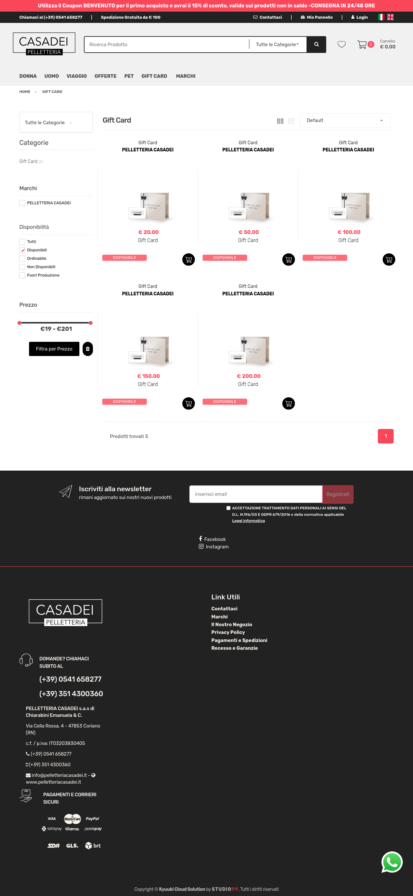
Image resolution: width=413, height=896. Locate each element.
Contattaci (267, 17)
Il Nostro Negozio (231, 624)
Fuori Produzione (43, 275)
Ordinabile (36, 258)
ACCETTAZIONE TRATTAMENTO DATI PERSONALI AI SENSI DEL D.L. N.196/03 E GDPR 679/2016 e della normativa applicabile (289, 514)
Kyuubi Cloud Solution (182, 889)
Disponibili (37, 250)
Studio (225, 889)
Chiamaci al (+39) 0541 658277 (50, 17)
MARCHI (186, 76)
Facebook (212, 539)
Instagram (214, 546)
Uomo (52, 76)
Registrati (337, 494)
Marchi (219, 617)
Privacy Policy (228, 632)
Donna (28, 76)
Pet (129, 76)
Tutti (31, 241)
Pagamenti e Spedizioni (239, 640)
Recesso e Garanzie (234, 648)
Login (359, 17)
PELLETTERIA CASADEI (49, 203)
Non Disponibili (41, 267)
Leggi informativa (248, 520)
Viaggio (76, 76)
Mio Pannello (317, 17)
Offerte (105, 76)
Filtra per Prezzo (54, 349)
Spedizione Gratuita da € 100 (130, 17)
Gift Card (154, 76)
